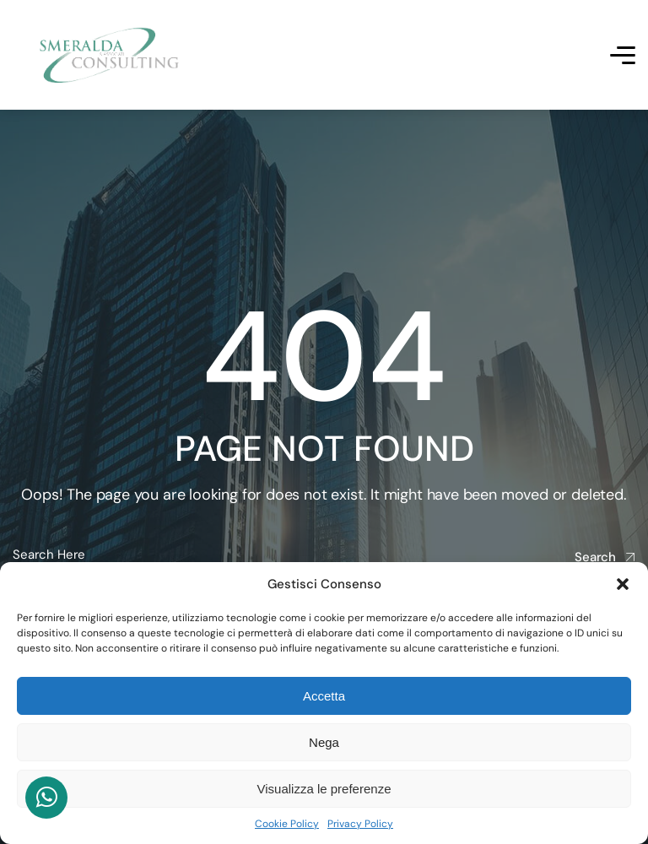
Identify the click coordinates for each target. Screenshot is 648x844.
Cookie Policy (287, 823)
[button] (622, 584)
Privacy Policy (360, 823)
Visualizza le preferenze (324, 789)
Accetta (324, 696)
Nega (324, 742)
